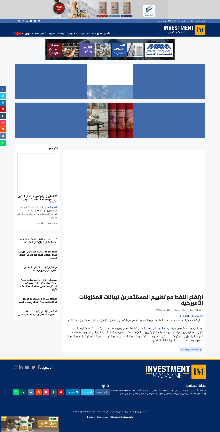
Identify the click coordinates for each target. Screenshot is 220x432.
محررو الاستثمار (94, 33)
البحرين (29, 33)
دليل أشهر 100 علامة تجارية (169, 21)
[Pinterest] (35, 21)
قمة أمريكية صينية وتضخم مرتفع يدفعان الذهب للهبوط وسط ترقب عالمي (37, 312)
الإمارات (61, 33)
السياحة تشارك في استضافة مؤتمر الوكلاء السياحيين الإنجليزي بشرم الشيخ (37, 300)
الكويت (51, 33)
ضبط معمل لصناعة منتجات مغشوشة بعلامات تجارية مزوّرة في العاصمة (38, 240)
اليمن (82, 33)
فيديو (198, 21)
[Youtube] (31, 21)
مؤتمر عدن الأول (187, 21)
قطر (36, 33)
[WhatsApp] (15, 21)
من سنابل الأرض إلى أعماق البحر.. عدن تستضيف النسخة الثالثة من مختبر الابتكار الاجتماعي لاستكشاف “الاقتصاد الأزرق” (37, 284)
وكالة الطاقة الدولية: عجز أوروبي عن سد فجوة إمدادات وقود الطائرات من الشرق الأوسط (37, 255)
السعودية (72, 33)
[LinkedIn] (27, 21)
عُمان (43, 33)
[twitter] (39, 21)
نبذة (203, 21)
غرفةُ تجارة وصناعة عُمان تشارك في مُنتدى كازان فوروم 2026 (40, 269)
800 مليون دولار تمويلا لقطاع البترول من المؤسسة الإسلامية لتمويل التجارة (37, 199)
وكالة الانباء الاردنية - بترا (156, 328)
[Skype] (19, 21)
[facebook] (42, 21)
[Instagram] (23, 21)
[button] (50, 50)
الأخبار (107, 33)
